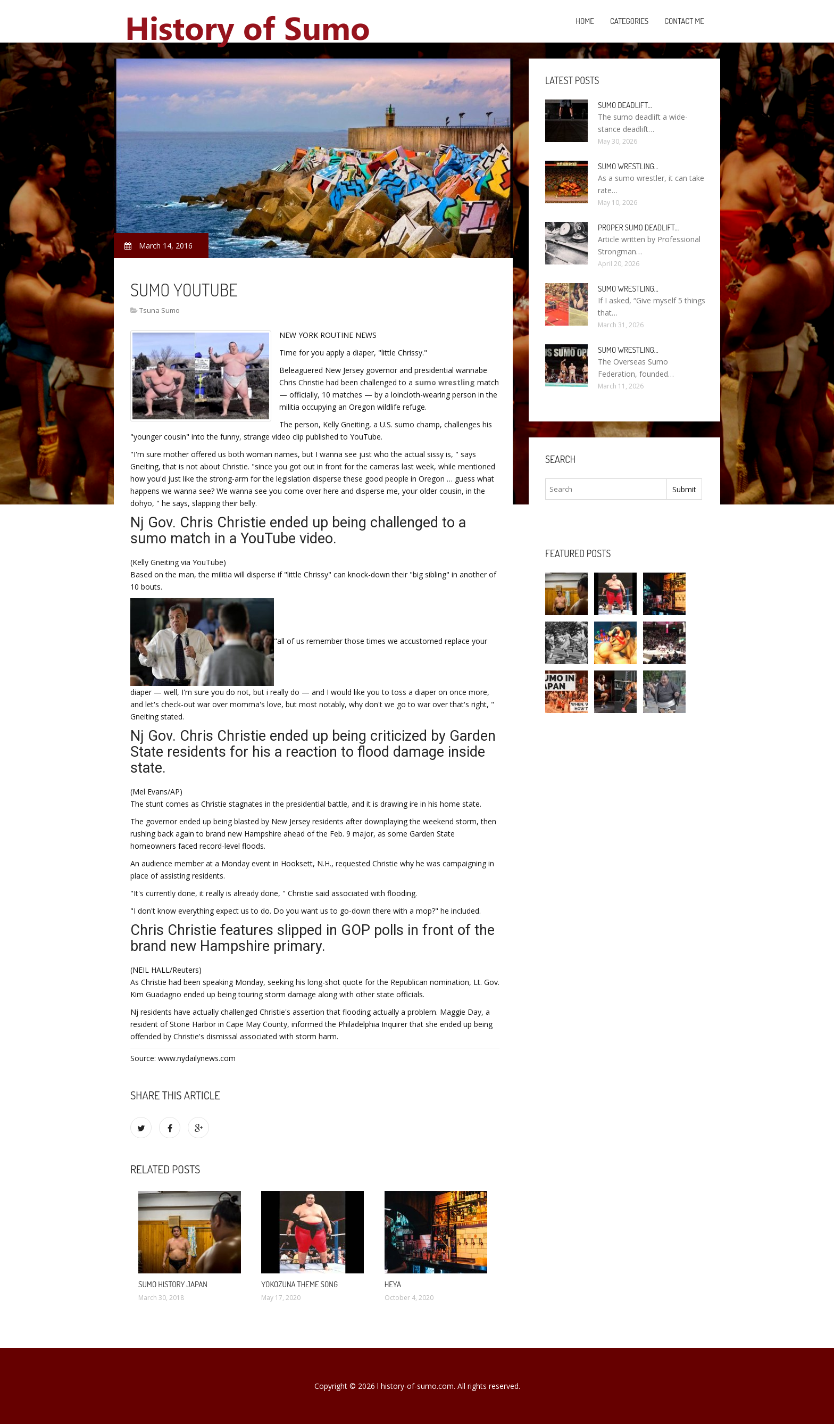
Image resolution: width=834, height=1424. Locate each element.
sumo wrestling (445, 382)
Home (585, 21)
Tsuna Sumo (159, 310)
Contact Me (684, 21)
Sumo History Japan (172, 1284)
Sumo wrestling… (628, 166)
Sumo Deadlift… (625, 105)
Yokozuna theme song (299, 1284)
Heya (393, 1284)
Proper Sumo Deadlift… (638, 227)
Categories (629, 21)
